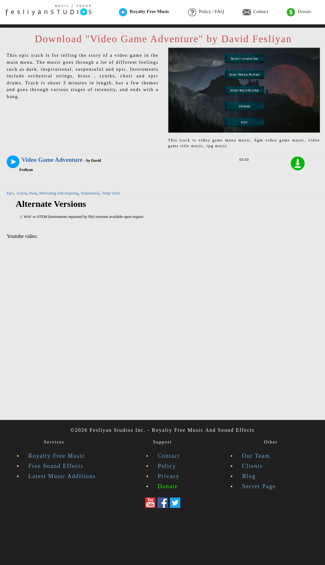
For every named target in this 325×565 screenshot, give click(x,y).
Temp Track (111, 193)
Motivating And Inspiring (58, 193)
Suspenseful (90, 193)
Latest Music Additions (62, 476)
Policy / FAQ (206, 12)
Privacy (169, 476)
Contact (255, 12)
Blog (249, 476)
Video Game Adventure (52, 159)
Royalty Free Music (144, 12)
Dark (33, 193)
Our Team (256, 456)
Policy (167, 466)
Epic (10, 193)
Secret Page (259, 486)
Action (21, 193)
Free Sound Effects (55, 466)
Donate (299, 12)
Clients (252, 466)
